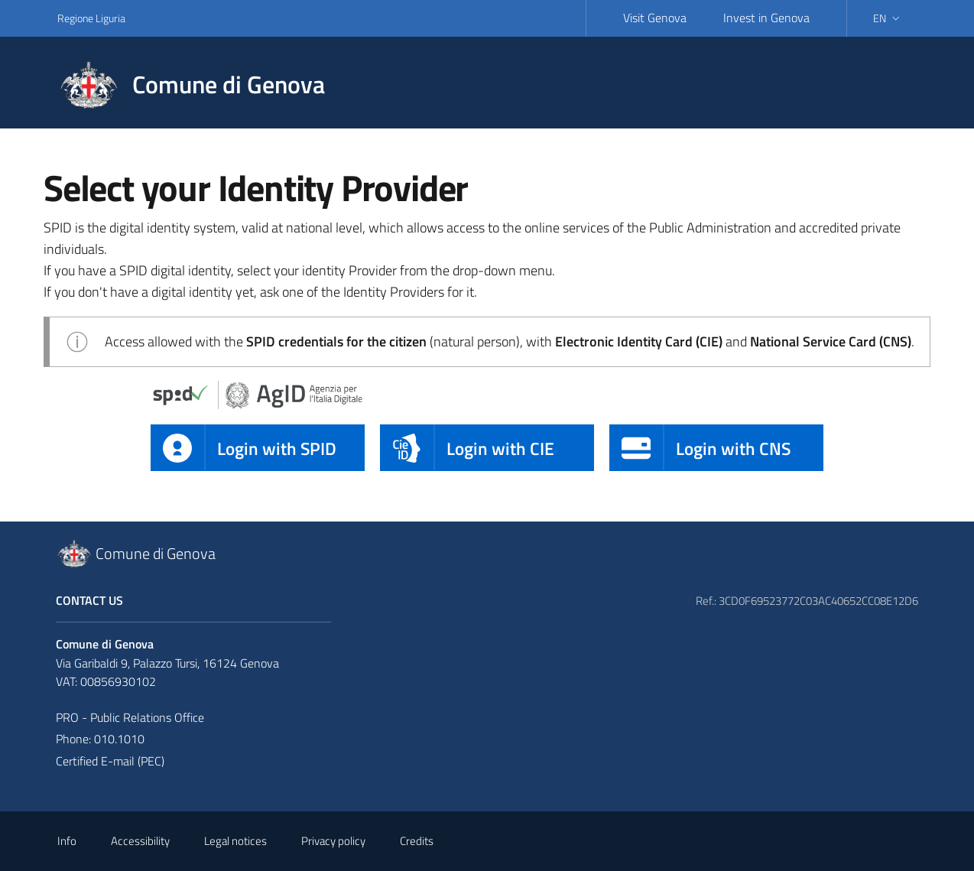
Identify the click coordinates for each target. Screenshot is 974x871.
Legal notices (235, 841)
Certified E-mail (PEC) (110, 761)
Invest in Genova (766, 17)
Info (66, 841)
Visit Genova (655, 17)
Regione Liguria (91, 18)
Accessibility (140, 841)
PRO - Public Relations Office (130, 717)
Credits (416, 841)
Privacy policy (333, 841)
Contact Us (89, 600)
